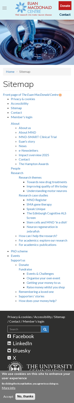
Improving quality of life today (47, 186)
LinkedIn (19, 343)
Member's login (21, 117)
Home (10, 71)
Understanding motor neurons (47, 191)
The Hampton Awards (34, 164)
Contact (64, 14)
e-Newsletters (28, 150)
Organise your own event (43, 278)
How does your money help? (38, 300)
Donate (65, 5)
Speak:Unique (36, 209)
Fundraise (25, 269)
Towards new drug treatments (47, 182)
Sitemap (16, 108)
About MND (27, 132)
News (23, 146)
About (15, 123)
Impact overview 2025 (34, 155)
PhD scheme (19, 251)
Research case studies (33, 195)
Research (17, 173)
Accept (8, 398)
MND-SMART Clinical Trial (38, 137)
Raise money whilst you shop (46, 287)
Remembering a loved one (36, 291)
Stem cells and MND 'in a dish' (47, 222)
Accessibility (19, 103)
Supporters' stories (31, 296)
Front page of (30, 94)
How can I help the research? (38, 236)
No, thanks (25, 398)
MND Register (37, 200)
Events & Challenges (40, 273)
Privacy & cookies (23, 99)
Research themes (30, 177)
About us (25, 128)
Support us (18, 260)
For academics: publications (37, 244)
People (15, 168)
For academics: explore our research (43, 240)
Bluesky (19, 350)
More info (8, 389)
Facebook (20, 336)
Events (15, 255)
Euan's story (27, 141)
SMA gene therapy (39, 204)
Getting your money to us (44, 282)
